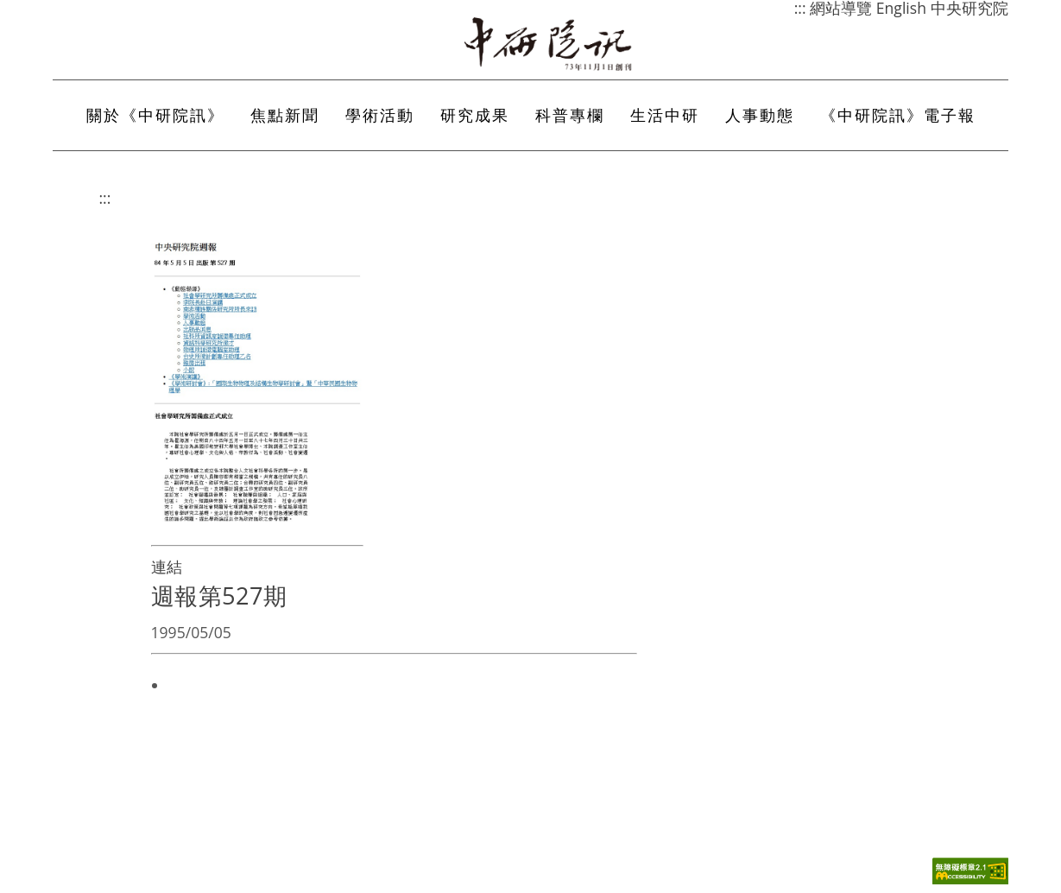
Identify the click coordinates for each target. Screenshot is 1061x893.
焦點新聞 (284, 114)
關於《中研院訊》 (155, 114)
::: (105, 197)
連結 (166, 566)
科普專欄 (569, 114)
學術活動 (379, 114)
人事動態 (759, 114)
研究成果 (474, 114)
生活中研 (664, 114)
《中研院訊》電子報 (898, 114)
